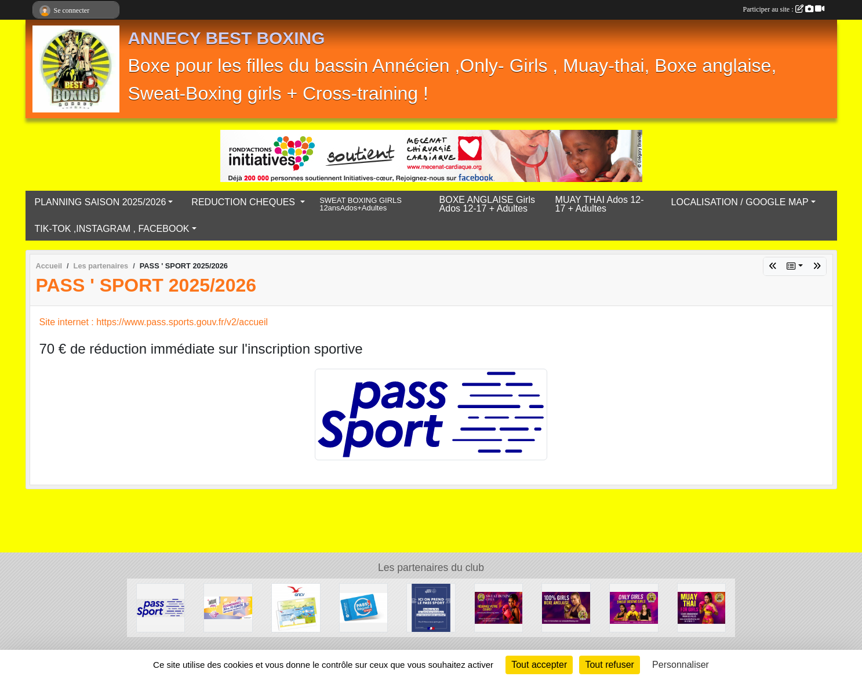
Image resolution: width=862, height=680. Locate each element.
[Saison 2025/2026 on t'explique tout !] (634, 607)
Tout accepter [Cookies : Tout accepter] (539, 665)
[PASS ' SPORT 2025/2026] (161, 607)
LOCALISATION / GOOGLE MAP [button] (740, 202)
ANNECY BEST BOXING (226, 38)
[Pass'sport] (431, 607)
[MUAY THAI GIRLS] (701, 607)
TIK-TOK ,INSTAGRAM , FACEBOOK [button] (112, 229)
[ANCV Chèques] (296, 607)
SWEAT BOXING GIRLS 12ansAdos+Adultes (360, 204)
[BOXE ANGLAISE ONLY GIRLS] (566, 607)
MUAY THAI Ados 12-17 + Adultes (599, 204)
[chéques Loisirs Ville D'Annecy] (228, 607)
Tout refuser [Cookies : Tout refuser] (609, 665)
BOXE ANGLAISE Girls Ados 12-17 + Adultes (487, 204)
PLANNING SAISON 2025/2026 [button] (100, 202)
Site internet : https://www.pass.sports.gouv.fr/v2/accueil (153, 322)
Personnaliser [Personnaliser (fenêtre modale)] (680, 665)
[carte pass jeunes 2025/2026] (363, 607)
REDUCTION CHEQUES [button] (244, 202)
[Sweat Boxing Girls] (498, 607)
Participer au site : (783, 9)
